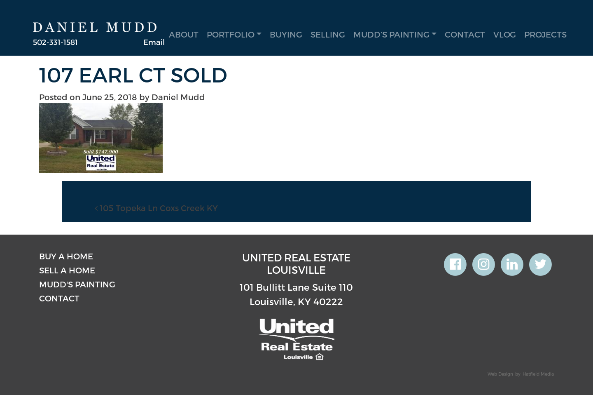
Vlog (504, 34)
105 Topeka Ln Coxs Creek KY (156, 208)
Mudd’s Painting (391, 34)
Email (154, 42)
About (183, 34)
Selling (328, 34)
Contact (465, 34)
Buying (286, 34)
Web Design (500, 373)
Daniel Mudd (178, 97)
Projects (545, 34)
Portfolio (230, 34)
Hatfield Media (538, 373)
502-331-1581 (55, 42)
